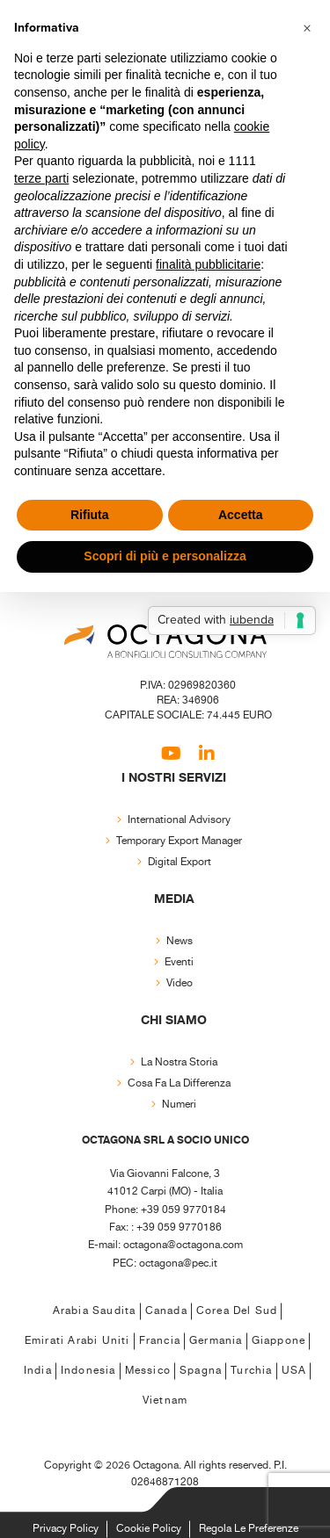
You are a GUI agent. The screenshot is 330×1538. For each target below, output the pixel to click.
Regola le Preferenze (248, 1528)
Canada (166, 1311)
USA (294, 1370)
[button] (307, 28)
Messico (148, 1370)
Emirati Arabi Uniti (77, 1340)
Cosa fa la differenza (179, 1083)
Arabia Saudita (94, 1311)
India (38, 1370)
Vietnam (165, 1400)
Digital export (179, 862)
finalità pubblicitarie (208, 264)
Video (179, 983)
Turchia (251, 1370)
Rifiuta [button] (89, 515)
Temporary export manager (179, 841)
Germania (216, 1340)
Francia (159, 1340)
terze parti (41, 178)
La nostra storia (179, 1062)
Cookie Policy (148, 1528)
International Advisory (179, 820)
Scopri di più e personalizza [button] (165, 556)
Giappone (279, 1340)
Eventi (179, 962)
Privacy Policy (66, 1528)
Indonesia (88, 1370)
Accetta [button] (240, 515)
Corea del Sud (237, 1311)
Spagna (201, 1370)
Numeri (179, 1104)
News (179, 941)
